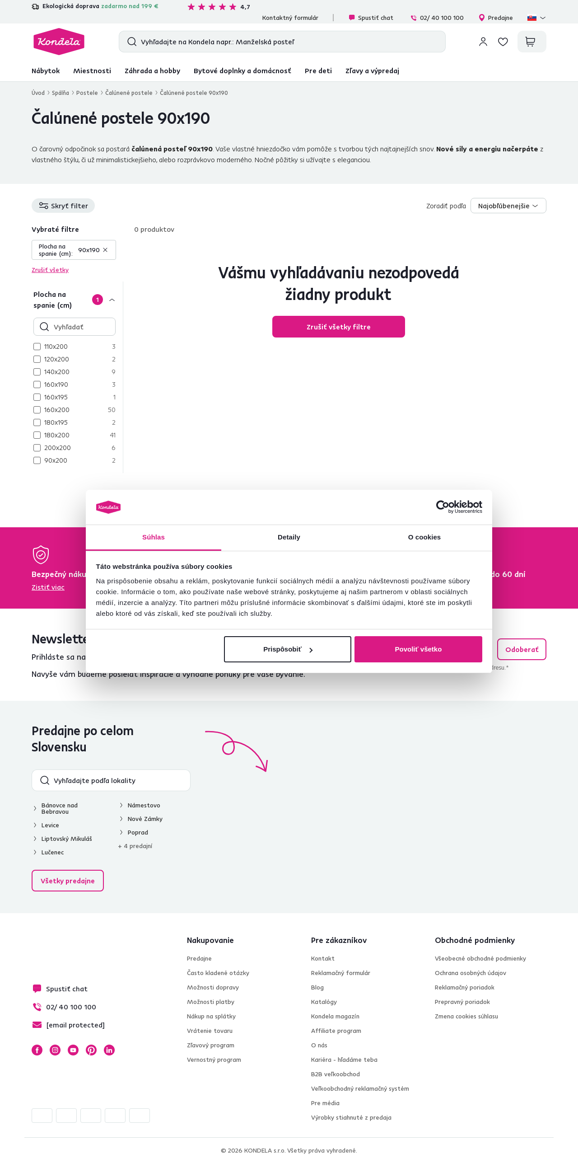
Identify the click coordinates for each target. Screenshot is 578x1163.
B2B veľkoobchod (335, 1074)
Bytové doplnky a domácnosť (242, 70)
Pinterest (91, 1050)
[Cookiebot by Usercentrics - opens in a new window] (442, 507)
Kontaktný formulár (290, 17)
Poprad (138, 832)
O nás (319, 1045)
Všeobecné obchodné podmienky (480, 958)
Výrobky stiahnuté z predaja (351, 1117)
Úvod (38, 92)
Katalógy (324, 1002)
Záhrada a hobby (152, 70)
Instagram (55, 1050)
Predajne (495, 17)
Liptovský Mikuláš (67, 838)
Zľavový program (210, 1045)
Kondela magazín (335, 1016)
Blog (317, 987)
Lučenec (53, 852)
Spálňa (60, 92)
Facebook (37, 1050)
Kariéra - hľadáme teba (344, 1059)
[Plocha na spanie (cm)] (77, 299)
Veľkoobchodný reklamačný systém (360, 1088)
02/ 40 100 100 (437, 17)
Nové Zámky (145, 819)
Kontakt (323, 958)
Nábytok (46, 70)
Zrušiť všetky (50, 270)
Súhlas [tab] (153, 537)
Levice (50, 825)
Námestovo (144, 805)
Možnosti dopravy (213, 987)
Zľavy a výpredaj (372, 70)
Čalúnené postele (129, 92)
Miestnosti (92, 70)
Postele (87, 92)
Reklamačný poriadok (464, 987)
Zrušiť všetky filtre (339, 326)
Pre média (325, 1103)
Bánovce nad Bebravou (60, 808)
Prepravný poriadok (462, 1002)
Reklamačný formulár (340, 973)
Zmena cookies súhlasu (466, 1016)
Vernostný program (214, 1059)
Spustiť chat (370, 17)
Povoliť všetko (418, 649)
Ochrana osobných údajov (470, 973)
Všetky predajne (68, 880)
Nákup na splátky (211, 1016)
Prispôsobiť (287, 649)
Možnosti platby (210, 1002)
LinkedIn (109, 1050)
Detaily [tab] (289, 537)
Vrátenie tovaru (210, 1031)
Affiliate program (336, 1031)
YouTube (73, 1050)
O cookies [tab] (424, 537)
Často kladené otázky (218, 973)
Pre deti (318, 70)
